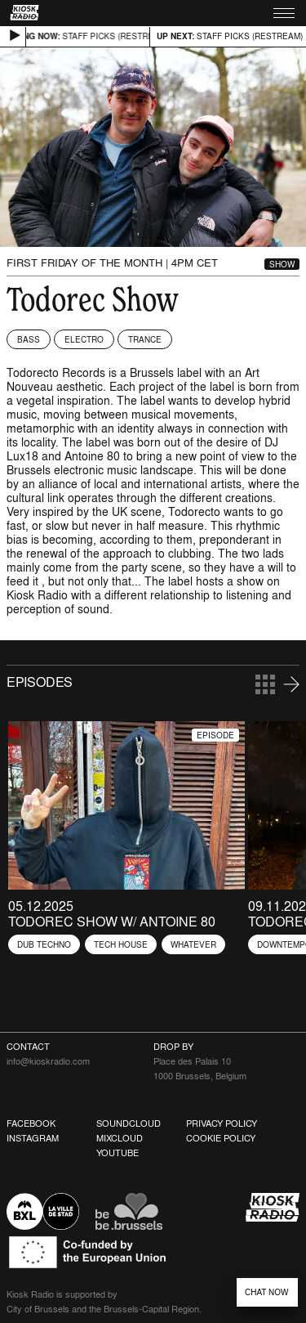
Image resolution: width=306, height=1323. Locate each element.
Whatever (193, 944)
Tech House (121, 944)
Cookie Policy (220, 1138)
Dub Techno (44, 944)
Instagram (33, 1138)
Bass (28, 339)
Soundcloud (128, 1123)
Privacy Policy (221, 1123)
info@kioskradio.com (48, 1061)
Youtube (117, 1152)
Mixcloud (119, 1138)
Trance (145, 339)
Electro (84, 339)
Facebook (31, 1123)
